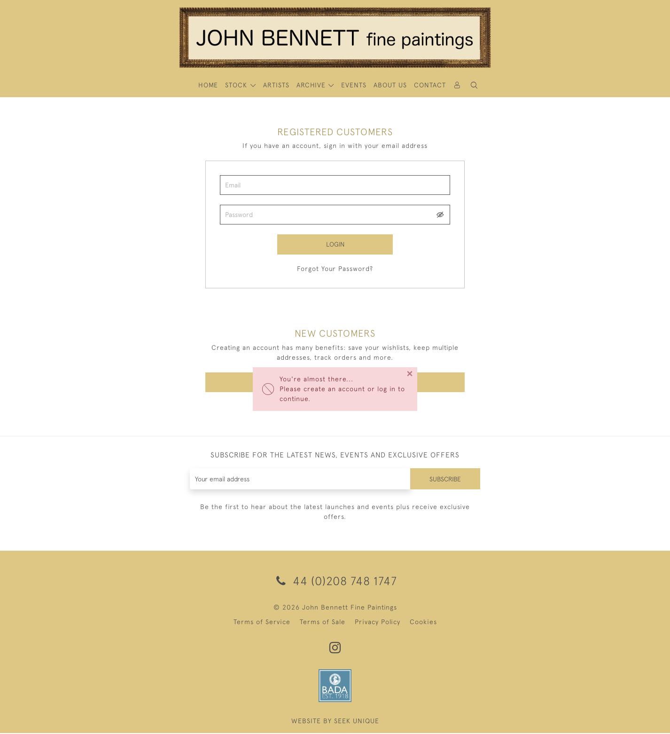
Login (335, 244)
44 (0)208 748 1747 (335, 581)
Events (353, 85)
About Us (390, 85)
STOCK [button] (237, 85)
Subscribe (444, 479)
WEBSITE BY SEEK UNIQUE (335, 722)
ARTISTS (276, 85)
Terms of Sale (322, 622)
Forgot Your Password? (335, 269)
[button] (474, 85)
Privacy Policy (377, 622)
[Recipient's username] (299, 479)
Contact (430, 85)
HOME (208, 85)
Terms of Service (262, 622)
